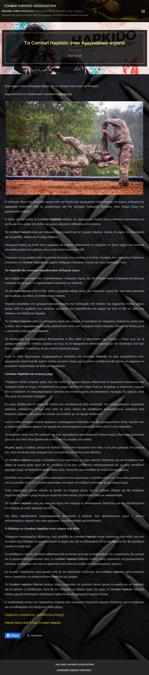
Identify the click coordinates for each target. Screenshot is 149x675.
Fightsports (64, 94)
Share (13, 635)
